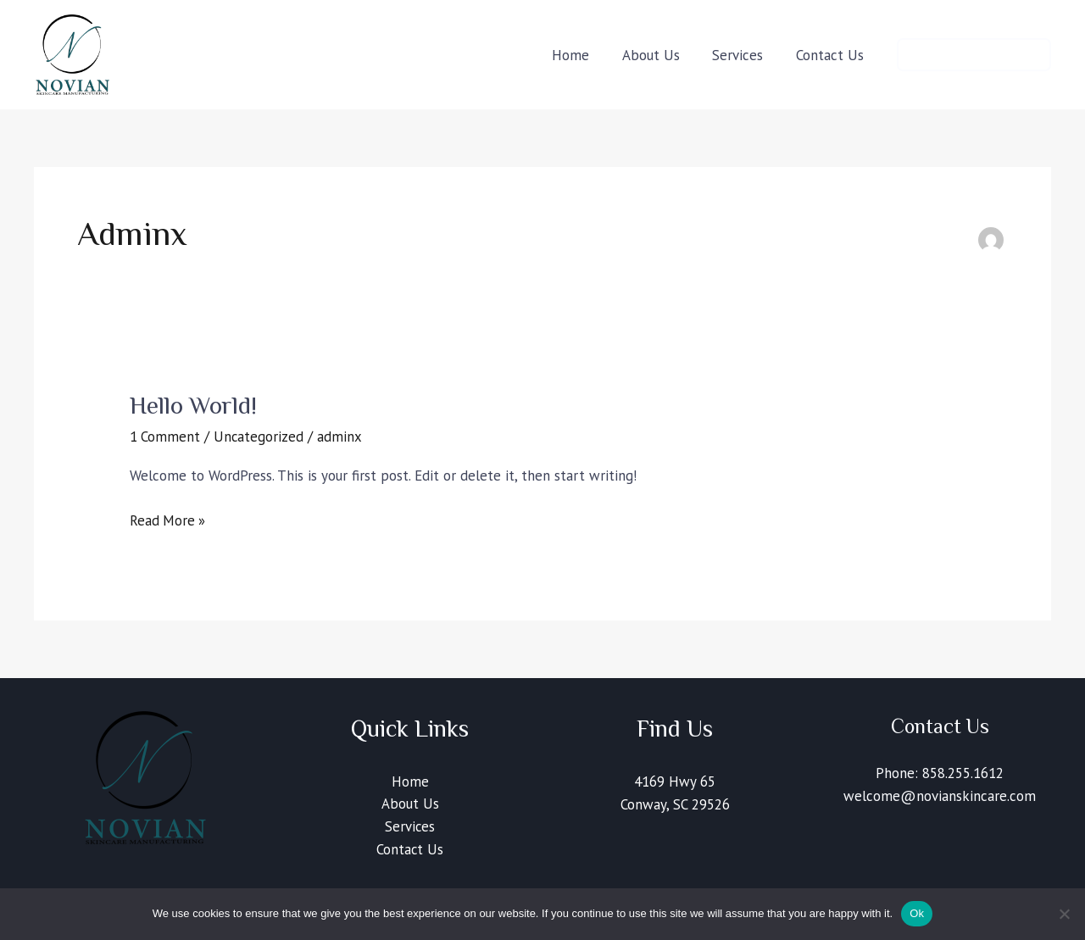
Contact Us (410, 850)
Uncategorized (259, 436)
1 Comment (165, 436)
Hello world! (194, 405)
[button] (974, 54)
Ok (917, 913)
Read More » (168, 519)
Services (410, 827)
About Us (410, 804)
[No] (1063, 913)
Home (410, 781)
